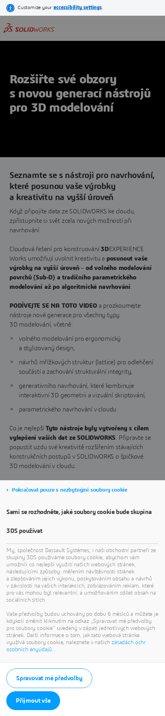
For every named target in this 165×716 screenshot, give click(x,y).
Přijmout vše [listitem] (33, 701)
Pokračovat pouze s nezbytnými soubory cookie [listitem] (69, 490)
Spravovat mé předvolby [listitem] (49, 678)
